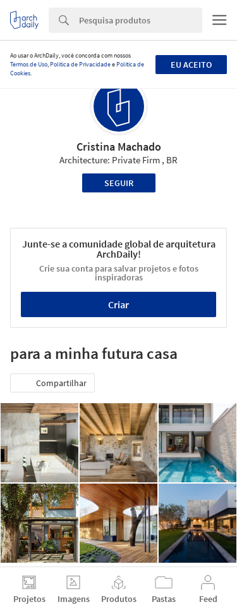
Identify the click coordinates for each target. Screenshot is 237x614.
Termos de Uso (28, 64)
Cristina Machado (118, 146)
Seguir (118, 183)
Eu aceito (191, 64)
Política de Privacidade (80, 64)
